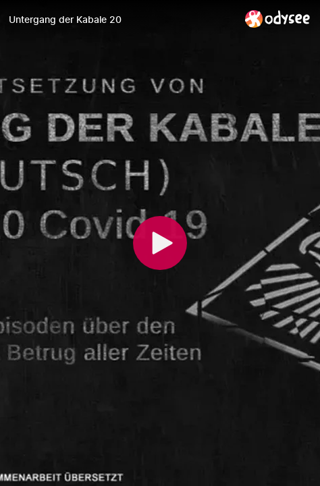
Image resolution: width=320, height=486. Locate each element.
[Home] (278, 18)
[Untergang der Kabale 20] (121, 19)
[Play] (160, 243)
